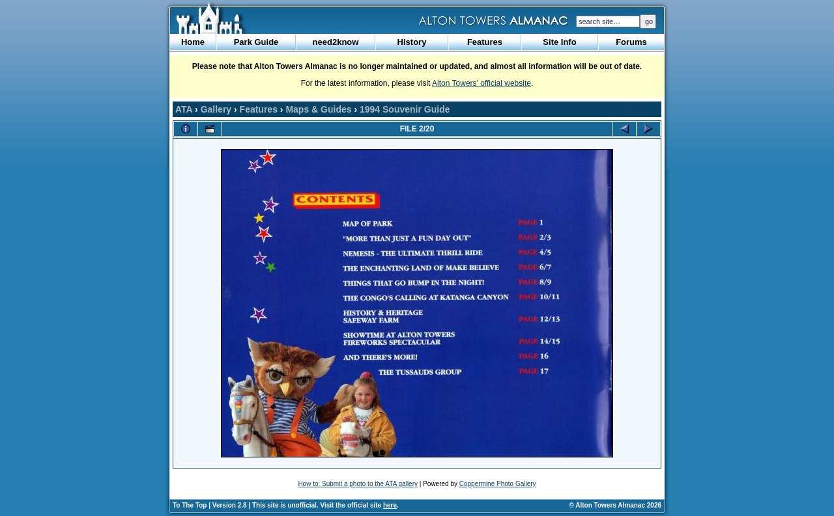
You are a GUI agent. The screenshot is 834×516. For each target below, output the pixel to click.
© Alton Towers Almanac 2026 (615, 505)
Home (193, 42)
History (412, 42)
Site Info (559, 42)
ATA (183, 109)
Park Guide (256, 42)
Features (484, 42)
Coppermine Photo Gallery (497, 483)
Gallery (216, 109)
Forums (631, 42)
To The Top (190, 505)
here (390, 505)
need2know (336, 42)
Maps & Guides (318, 109)
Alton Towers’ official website (481, 83)
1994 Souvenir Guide (405, 109)
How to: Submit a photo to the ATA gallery (358, 483)
